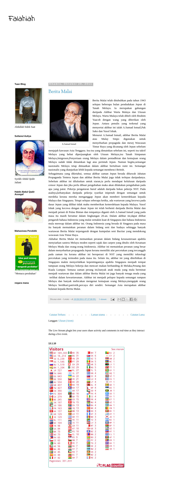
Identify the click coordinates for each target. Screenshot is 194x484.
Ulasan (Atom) (65, 320)
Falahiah (21, 19)
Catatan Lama (138, 314)
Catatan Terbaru (57, 314)
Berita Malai (60, 92)
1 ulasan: (103, 299)
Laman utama (98, 314)
